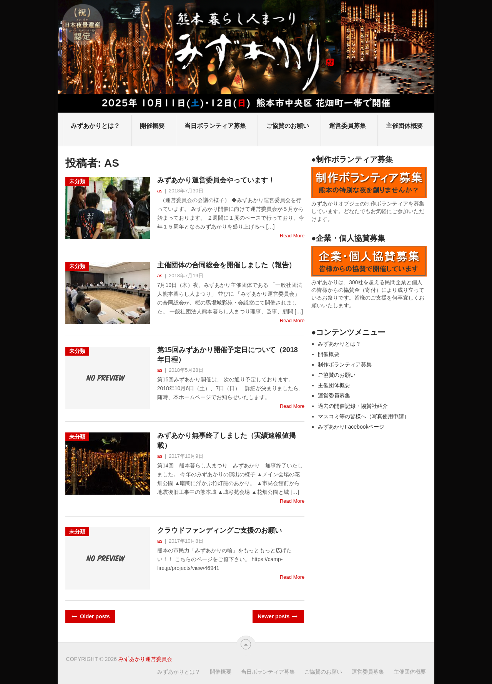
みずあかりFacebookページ (351, 427)
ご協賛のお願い (287, 126)
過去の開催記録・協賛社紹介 (353, 406)
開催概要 (152, 126)
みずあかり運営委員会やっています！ (216, 180)
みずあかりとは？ (95, 126)
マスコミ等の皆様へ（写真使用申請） (363, 416)
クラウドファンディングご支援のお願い (219, 530)
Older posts (90, 616)
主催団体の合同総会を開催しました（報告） (226, 265)
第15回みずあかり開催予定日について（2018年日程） (227, 354)
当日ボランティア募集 (215, 126)
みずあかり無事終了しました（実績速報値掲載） (226, 440)
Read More (292, 235)
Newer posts (277, 616)
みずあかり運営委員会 (145, 659)
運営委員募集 (347, 126)
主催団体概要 (404, 126)
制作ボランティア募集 (345, 364)
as (160, 191)
